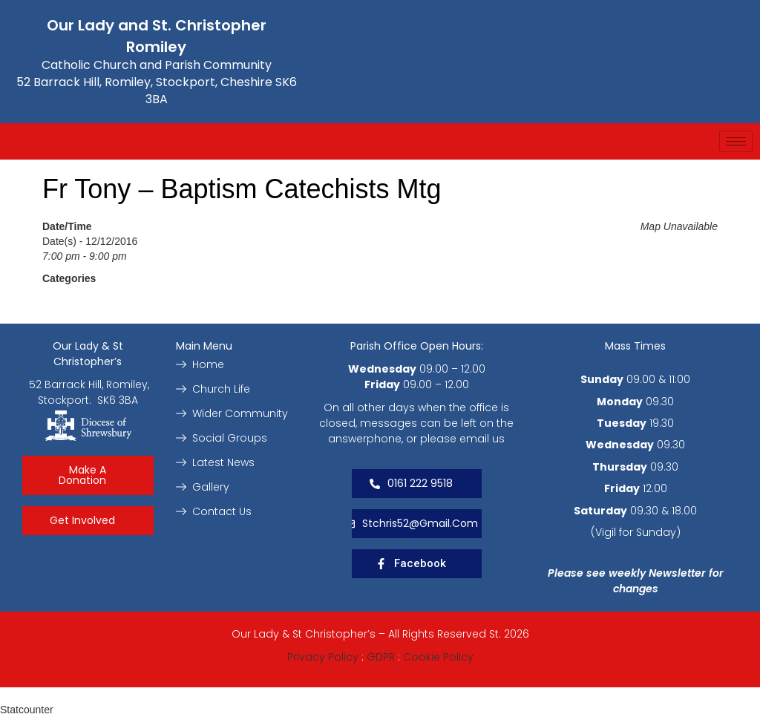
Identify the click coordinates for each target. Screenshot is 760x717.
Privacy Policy (322, 656)
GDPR (381, 656)
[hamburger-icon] (736, 141)
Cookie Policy (438, 656)
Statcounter (26, 710)
